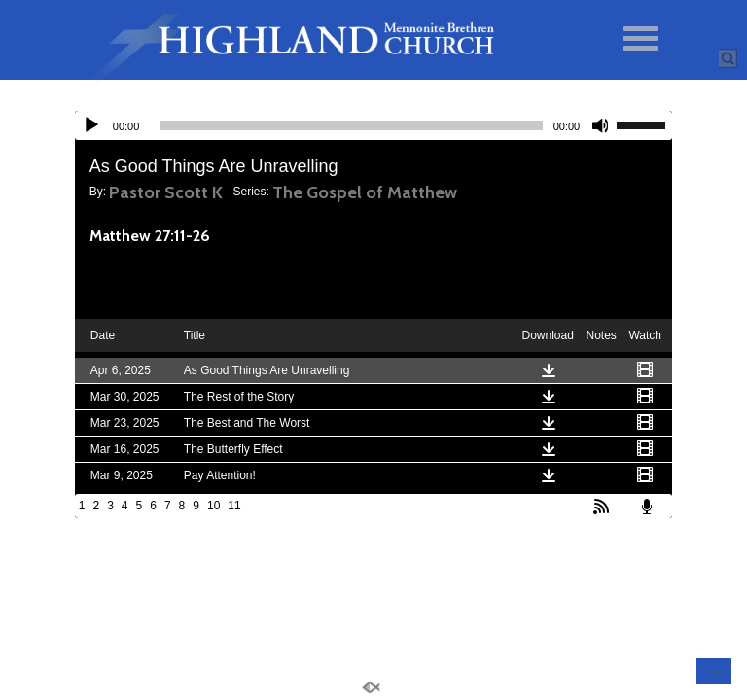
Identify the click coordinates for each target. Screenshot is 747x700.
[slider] (351, 125)
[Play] (91, 125)
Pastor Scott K (166, 192)
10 (213, 505)
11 (234, 505)
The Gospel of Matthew (364, 192)
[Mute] (601, 125)
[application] (373, 125)
